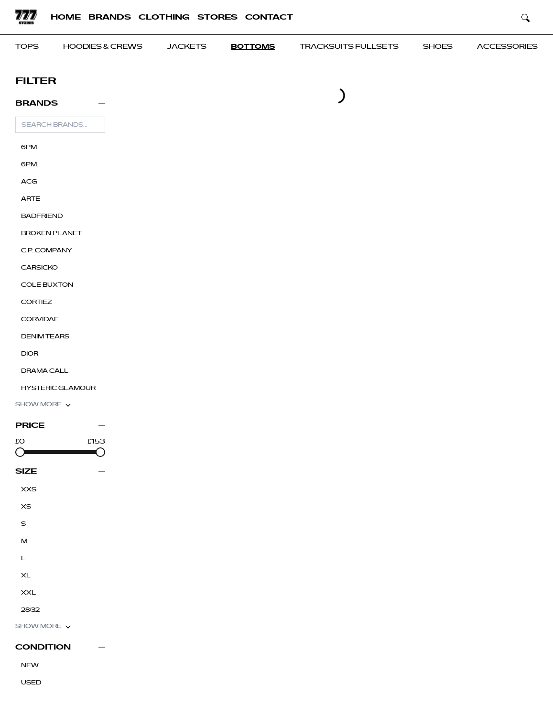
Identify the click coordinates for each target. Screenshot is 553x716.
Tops (27, 46)
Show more (43, 404)
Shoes (438, 46)
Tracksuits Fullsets (349, 46)
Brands (109, 17)
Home (66, 17)
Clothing (164, 17)
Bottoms (253, 46)
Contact (269, 17)
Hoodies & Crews (102, 46)
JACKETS (186, 46)
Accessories (507, 46)
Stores (217, 17)
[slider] (20, 452)
